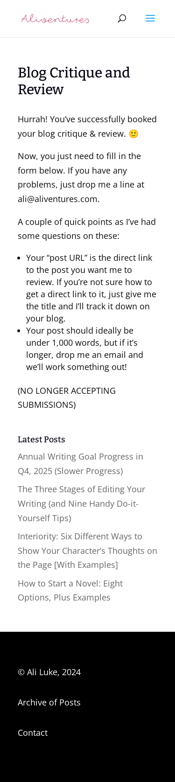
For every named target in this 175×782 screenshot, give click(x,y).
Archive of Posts (49, 702)
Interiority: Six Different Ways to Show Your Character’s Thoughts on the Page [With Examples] (87, 550)
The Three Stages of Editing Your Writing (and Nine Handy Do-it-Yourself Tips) (81, 503)
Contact (33, 732)
